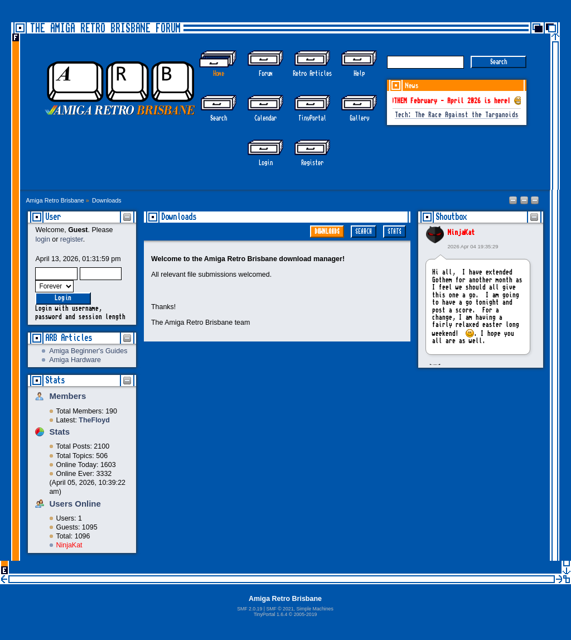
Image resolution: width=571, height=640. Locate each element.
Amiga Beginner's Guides (88, 351)
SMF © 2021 (279, 609)
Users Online (74, 503)
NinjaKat (69, 545)
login (42, 239)
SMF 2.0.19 (249, 609)
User (53, 217)
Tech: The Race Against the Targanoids (457, 115)
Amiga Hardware (75, 360)
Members (67, 396)
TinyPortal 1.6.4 (271, 614)
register (71, 239)
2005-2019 (305, 614)
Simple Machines (314, 609)
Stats (55, 380)
